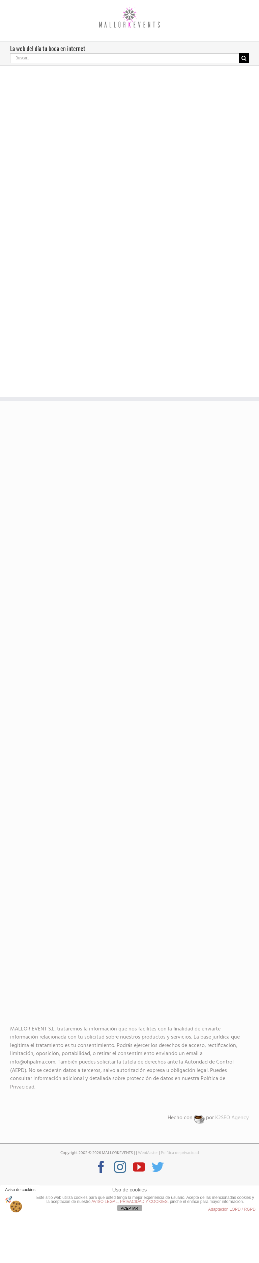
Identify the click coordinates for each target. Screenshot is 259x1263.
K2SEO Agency (232, 1117)
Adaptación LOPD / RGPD (232, 1209)
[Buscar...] (124, 58)
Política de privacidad (180, 1153)
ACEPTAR (129, 1208)
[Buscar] (244, 58)
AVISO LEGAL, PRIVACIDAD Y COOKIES (129, 1201)
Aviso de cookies (20, 1189)
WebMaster (148, 1153)
